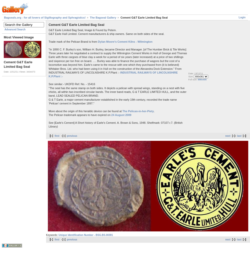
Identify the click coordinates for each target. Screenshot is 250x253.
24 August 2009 (121, 114)
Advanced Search (15, 29)
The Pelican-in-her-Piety (138, 111)
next (227, 136)
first (57, 136)
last (239, 136)
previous (72, 136)
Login (242, 17)
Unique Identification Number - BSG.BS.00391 (85, 235)
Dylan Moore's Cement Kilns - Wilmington (125, 41)
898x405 (202, 79)
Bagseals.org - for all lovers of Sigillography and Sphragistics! (45, 17)
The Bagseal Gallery (103, 17)
